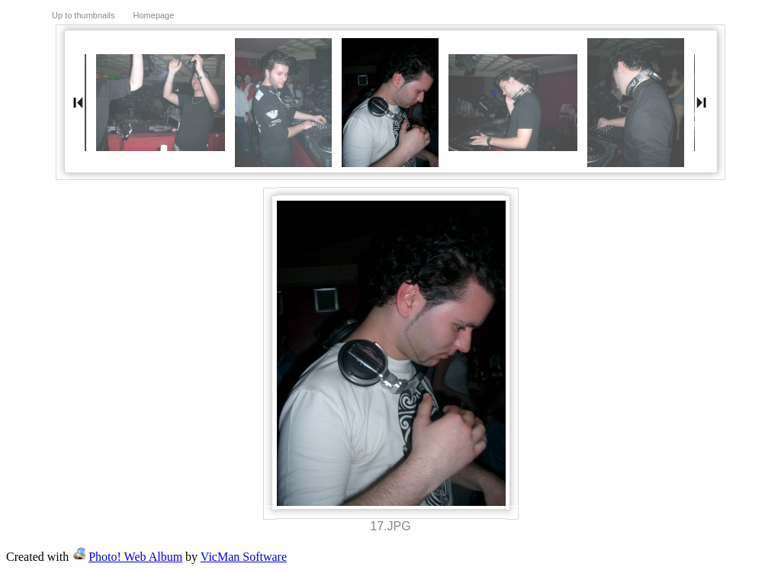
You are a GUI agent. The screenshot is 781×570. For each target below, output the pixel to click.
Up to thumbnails (83, 15)
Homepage (154, 15)
